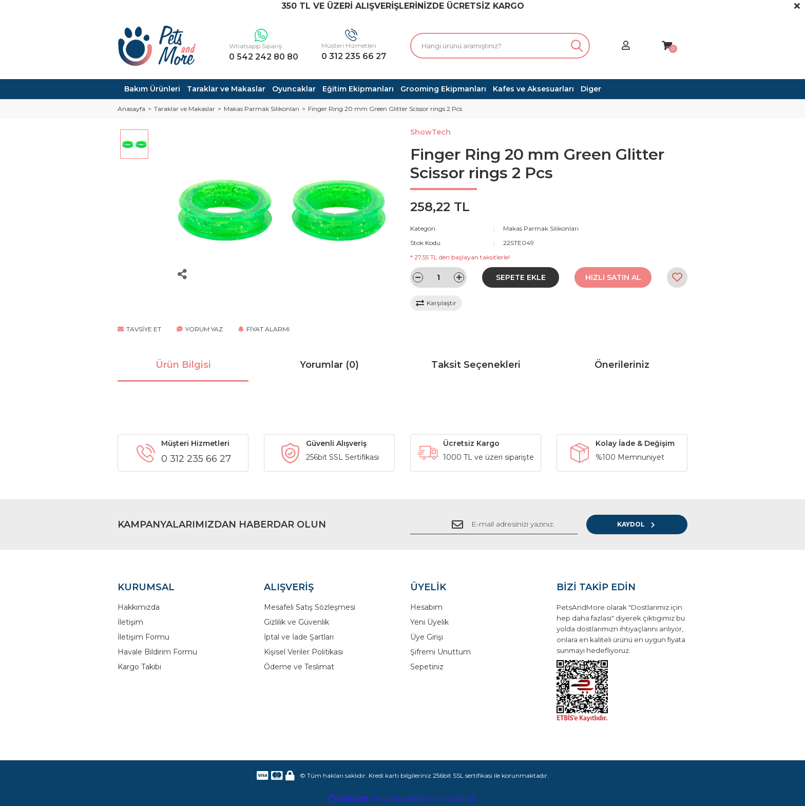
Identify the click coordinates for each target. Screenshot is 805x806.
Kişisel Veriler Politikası (303, 652)
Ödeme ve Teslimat (299, 666)
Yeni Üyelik (429, 622)
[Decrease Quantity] (418, 277)
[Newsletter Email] (510, 524)
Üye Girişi (426, 637)
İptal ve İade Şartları (299, 637)
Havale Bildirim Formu (157, 652)
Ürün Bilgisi (183, 364)
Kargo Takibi (139, 666)
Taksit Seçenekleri (476, 364)
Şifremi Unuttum (440, 652)
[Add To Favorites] (677, 277)
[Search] (500, 46)
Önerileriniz (622, 364)
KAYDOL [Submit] (654, 524)
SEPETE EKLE (521, 277)
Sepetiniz (427, 666)
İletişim (130, 622)
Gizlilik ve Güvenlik (296, 622)
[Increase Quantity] (459, 277)
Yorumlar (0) (329, 364)
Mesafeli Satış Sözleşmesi (309, 607)
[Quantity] (438, 277)
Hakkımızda (139, 607)
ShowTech (430, 132)
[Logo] (157, 45)
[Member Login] (626, 46)
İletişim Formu (143, 637)
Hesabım (426, 607)
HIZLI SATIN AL (613, 277)
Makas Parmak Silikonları (541, 228)
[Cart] (667, 46)
